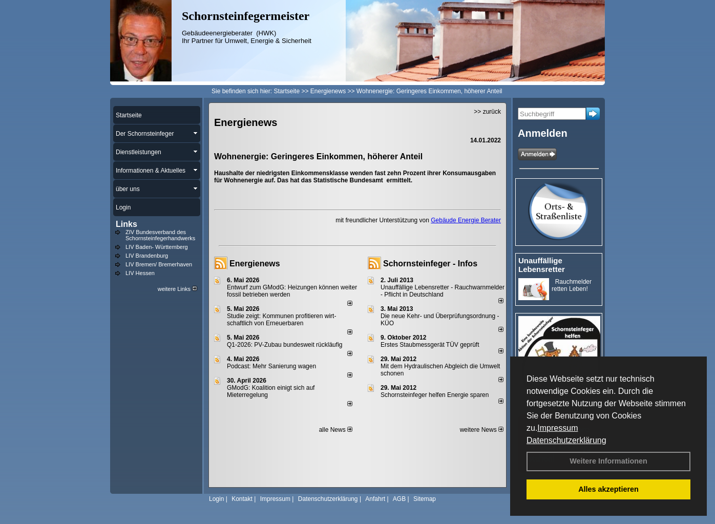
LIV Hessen (140, 273)
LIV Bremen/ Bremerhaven (158, 264)
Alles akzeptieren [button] (608, 489)
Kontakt (242, 498)
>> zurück (487, 111)
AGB (399, 498)
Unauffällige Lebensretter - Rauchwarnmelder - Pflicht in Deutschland (442, 291)
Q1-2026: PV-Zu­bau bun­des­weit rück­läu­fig (284, 344)
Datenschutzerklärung (566, 440)
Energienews (254, 263)
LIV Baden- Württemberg (156, 247)
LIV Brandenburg (146, 256)
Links (126, 224)
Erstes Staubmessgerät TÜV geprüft (430, 344)
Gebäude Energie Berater (466, 220)
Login (216, 498)
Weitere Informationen (608, 461)
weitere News (481, 429)
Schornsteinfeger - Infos (430, 263)
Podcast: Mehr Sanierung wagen (271, 366)
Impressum (557, 428)
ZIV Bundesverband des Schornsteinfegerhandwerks (160, 235)
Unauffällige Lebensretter (541, 265)
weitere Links (177, 289)
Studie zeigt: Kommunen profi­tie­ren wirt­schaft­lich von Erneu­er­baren (281, 319)
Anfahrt (375, 498)
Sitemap (424, 498)
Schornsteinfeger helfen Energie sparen (435, 395)
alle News (335, 429)
